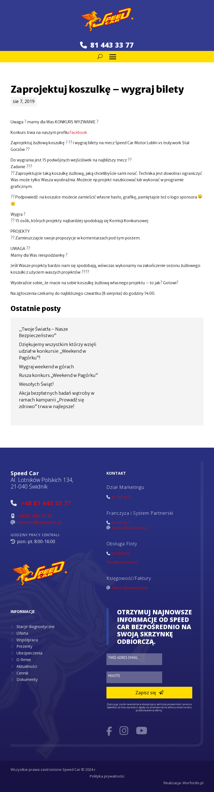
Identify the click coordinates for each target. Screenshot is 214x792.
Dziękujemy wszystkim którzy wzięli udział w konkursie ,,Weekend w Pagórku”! (57, 351)
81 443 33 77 (107, 45)
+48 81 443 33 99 (34, 516)
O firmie (23, 659)
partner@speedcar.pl (130, 527)
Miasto (115, 675)
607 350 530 (120, 553)
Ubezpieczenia (29, 653)
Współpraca (27, 640)
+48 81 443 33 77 (46, 503)
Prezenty (24, 646)
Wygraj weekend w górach (46, 366)
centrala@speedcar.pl (39, 522)
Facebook (78, 132)
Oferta (22, 633)
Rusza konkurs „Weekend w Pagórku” (58, 375)
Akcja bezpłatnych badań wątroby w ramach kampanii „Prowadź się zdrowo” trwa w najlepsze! (56, 399)
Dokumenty (27, 679)
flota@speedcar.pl (122, 562)
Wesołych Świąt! (36, 384)
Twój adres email (124, 657)
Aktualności (26, 666)
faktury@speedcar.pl (130, 587)
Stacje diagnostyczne (35, 626)
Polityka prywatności (107, 776)
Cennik (22, 673)
